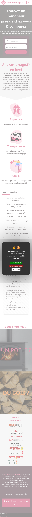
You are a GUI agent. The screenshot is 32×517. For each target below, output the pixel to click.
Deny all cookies (16, 266)
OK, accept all (16, 263)
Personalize (16, 269)
